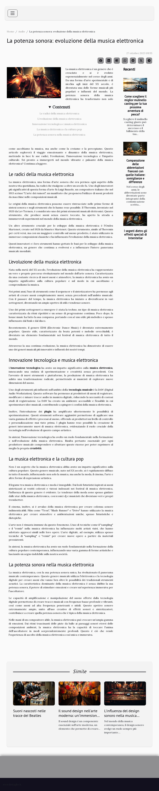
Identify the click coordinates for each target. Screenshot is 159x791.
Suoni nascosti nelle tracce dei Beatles (29, 713)
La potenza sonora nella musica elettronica (59, 134)
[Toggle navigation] (13, 13)
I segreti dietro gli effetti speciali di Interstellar (135, 234)
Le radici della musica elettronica (59, 113)
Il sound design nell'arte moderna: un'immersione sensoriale (79, 715)
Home (10, 31)
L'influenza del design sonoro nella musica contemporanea (121, 715)
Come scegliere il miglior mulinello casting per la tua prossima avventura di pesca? (135, 105)
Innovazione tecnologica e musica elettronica (59, 124)
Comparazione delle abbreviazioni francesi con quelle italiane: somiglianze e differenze (135, 171)
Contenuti (61, 107)
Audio (21, 31)
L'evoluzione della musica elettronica (59, 118)
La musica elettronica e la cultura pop (59, 129)
